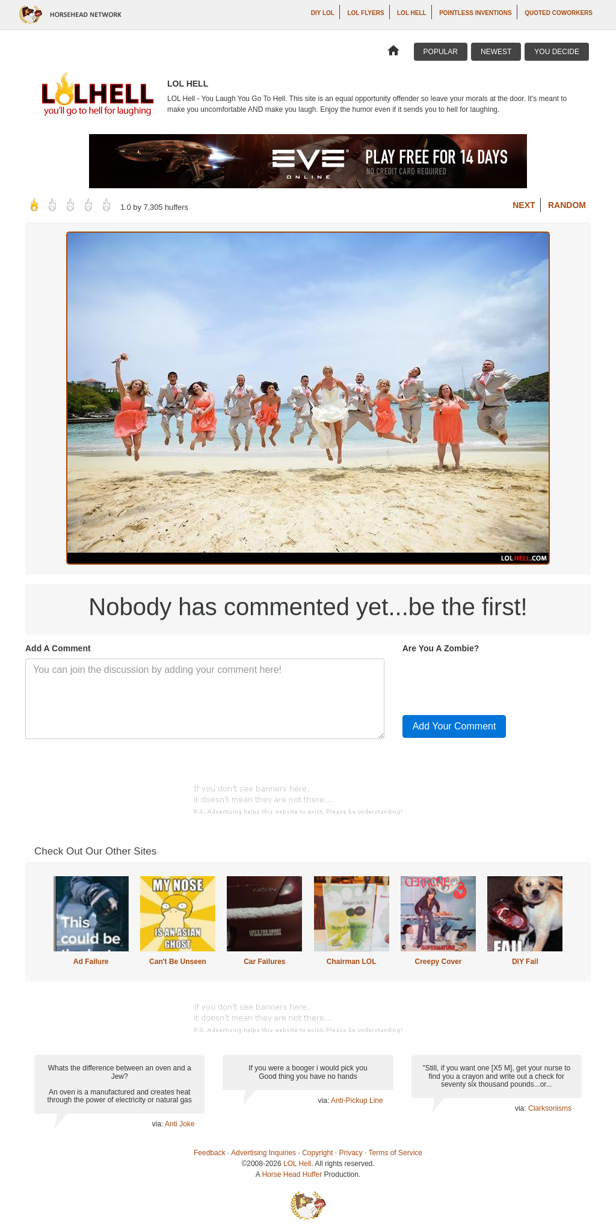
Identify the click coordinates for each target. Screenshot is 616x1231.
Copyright (317, 1153)
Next (524, 205)
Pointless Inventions (475, 13)
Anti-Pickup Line (357, 1100)
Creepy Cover (437, 961)
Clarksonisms (549, 1108)
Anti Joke (179, 1124)
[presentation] (493, 681)
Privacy (351, 1153)
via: (158, 1124)
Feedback (210, 1153)
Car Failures (264, 961)
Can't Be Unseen (177, 961)
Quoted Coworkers (559, 13)
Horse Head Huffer (292, 1174)
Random (567, 205)
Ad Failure (91, 961)
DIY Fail (525, 961)
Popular (441, 52)
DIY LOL (322, 13)
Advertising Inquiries (263, 1153)
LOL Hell (412, 13)
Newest (496, 52)
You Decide (556, 52)
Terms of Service (395, 1153)
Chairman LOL (352, 961)
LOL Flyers (365, 13)
